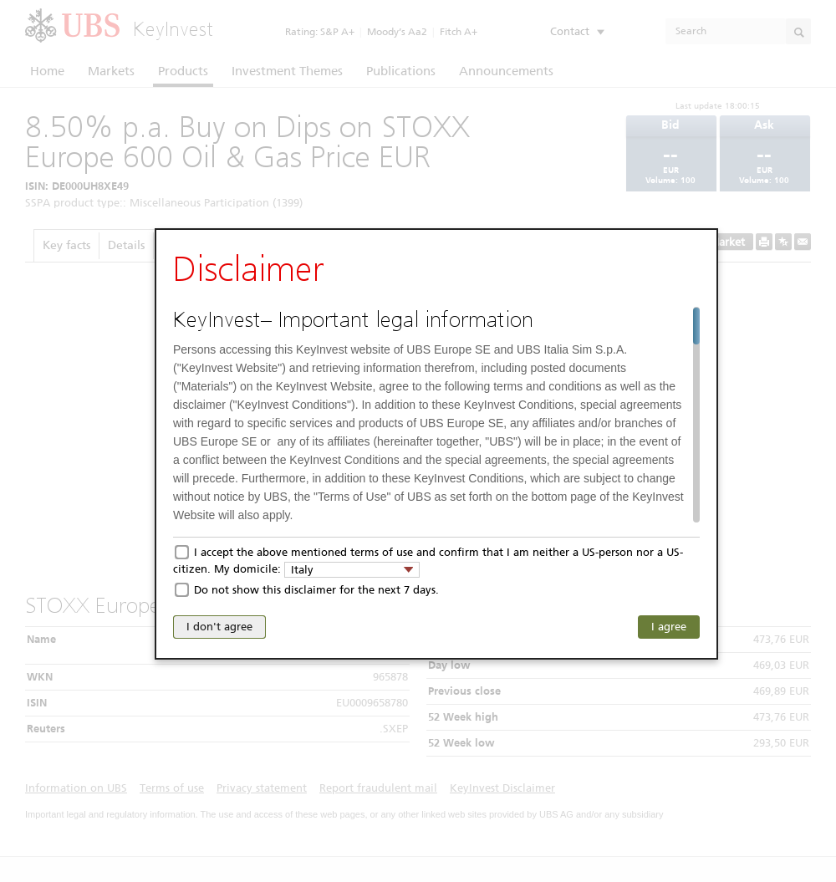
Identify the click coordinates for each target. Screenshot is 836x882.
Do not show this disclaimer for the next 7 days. (316, 590)
